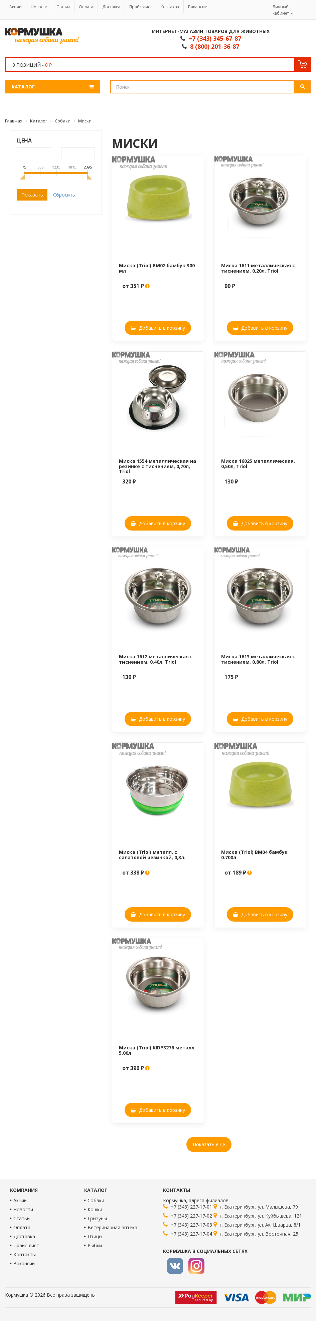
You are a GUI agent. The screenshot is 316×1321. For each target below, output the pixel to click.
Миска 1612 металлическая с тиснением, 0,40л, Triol (156, 659)
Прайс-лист (140, 7)
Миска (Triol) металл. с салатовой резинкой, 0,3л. (152, 854)
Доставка (111, 7)
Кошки (95, 1209)
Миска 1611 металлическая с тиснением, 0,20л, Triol (258, 268)
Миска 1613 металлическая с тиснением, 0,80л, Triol (258, 659)
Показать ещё (209, 1144)
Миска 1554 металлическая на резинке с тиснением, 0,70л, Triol (157, 466)
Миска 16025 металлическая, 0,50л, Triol (258, 463)
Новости (39, 7)
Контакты (170, 7)
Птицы (95, 1236)
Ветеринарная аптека (112, 1227)
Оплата (86, 7)
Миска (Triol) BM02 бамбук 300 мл (157, 268)
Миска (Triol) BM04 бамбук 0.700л (254, 854)
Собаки (96, 1200)
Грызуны (97, 1218)
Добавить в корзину (158, 328)
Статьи (63, 7)
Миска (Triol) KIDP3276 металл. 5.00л (157, 1050)
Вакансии (197, 7)
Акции (15, 7)
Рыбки (95, 1245)
